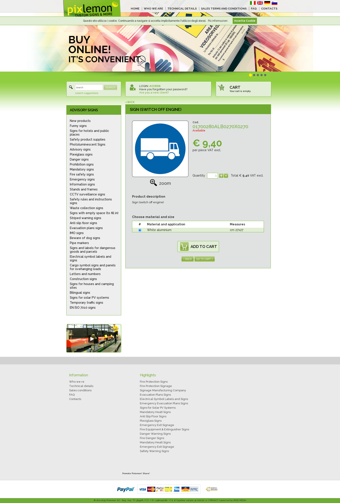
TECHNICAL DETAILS (182, 8)
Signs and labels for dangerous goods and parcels (92, 249)
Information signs (82, 184)
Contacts (75, 399)
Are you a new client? (154, 92)
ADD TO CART (204, 246)
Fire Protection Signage (156, 386)
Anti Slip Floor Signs (153, 416)
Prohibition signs (82, 164)
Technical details (81, 386)
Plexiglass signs (81, 154)
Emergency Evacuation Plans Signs (164, 403)
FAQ (254, 8)
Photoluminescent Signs (87, 144)
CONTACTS (269, 8)
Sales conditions (80, 390)
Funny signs (78, 126)
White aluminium (159, 230)
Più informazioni (217, 20)
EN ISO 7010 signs (83, 307)
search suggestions (86, 93)
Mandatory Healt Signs (155, 412)
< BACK (130, 102)
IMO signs (77, 233)
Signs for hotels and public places (89, 132)
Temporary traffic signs (86, 302)
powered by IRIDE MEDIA (233, 500)
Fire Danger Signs (152, 438)
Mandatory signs (82, 169)
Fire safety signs (82, 174)
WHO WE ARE (153, 8)
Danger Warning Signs (155, 433)
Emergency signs (82, 179)
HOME (135, 8)
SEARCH (110, 87)
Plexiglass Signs (151, 420)
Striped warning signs (85, 218)
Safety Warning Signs (154, 451)
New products (80, 121)
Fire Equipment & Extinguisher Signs (164, 429)
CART (235, 87)
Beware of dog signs (85, 238)
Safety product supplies (87, 139)
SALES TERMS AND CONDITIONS (224, 8)
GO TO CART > (204, 259)
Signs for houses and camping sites (92, 285)
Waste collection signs (86, 208)
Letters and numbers (85, 274)
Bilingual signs (80, 292)
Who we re (76, 381)
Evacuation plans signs (86, 228)
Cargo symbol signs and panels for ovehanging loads (93, 267)
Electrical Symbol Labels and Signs (164, 399)
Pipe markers (79, 243)
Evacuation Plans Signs (155, 394)
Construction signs (83, 279)
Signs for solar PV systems (89, 297)
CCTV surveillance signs (87, 194)
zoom (160, 183)
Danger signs (79, 159)
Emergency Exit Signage (157, 425)
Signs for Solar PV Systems (158, 407)
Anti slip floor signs (83, 223)
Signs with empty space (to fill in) (94, 213)
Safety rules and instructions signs (91, 201)
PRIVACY (213, 500)
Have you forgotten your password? (163, 89)
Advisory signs (80, 149)
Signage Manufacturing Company (163, 390)
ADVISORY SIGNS (84, 110)
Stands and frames (84, 189)
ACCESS (154, 86)
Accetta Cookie (244, 20)
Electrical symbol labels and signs (90, 258)
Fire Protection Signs (154, 381)
